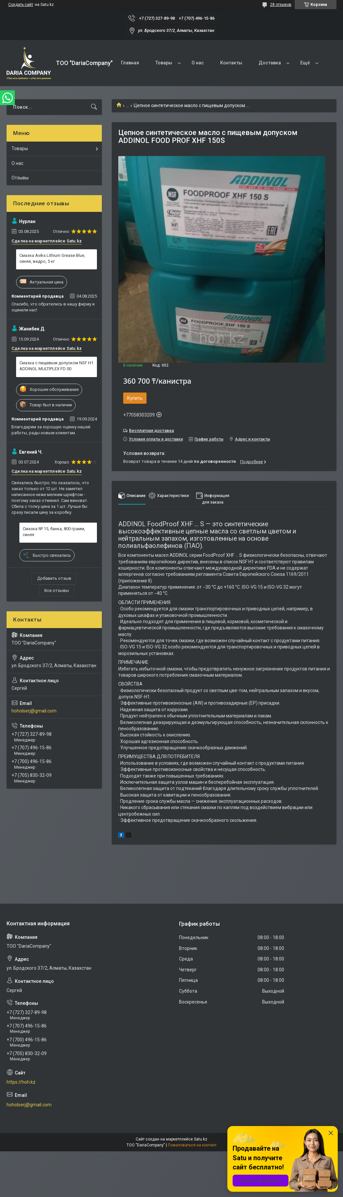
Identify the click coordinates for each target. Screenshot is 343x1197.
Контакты (231, 62)
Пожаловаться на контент (192, 1145)
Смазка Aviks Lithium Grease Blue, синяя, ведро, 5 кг (52, 258)
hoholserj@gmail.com (34, 710)
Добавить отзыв (54, 578)
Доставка (270, 62)
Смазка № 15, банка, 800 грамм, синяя (54, 531)
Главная (130, 62)
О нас (198, 62)
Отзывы (20, 177)
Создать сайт (20, 4)
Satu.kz (200, 1139)
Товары (163, 62)
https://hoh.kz (21, 1082)
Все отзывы (56, 590)
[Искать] (94, 107)
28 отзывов (280, 4)
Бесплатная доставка (151, 430)
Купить (135, 398)
